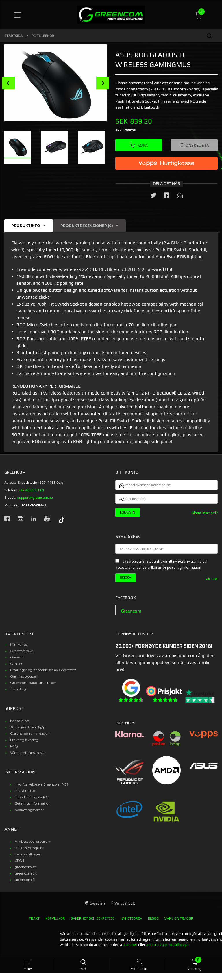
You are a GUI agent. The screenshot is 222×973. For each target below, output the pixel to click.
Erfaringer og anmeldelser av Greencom (43, 673)
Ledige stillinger (27, 857)
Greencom (132, 614)
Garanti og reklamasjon (30, 736)
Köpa (139, 145)
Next (102, 83)
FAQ (14, 749)
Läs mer (212, 581)
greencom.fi (25, 883)
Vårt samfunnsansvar (28, 756)
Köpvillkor (55, 922)
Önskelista (194, 145)
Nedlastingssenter (29, 813)
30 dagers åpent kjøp (27, 730)
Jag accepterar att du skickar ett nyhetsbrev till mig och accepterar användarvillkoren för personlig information (161, 567)
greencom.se (25, 870)
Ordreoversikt (21, 654)
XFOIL (20, 864)
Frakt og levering (24, 743)
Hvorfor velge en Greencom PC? (42, 787)
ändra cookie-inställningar (167, 948)
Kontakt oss (19, 724)
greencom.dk (26, 876)
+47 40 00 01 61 (31, 490)
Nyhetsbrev (131, 922)
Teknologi (18, 692)
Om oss (16, 667)
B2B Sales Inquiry (29, 851)
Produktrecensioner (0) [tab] (86, 226)
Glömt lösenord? (205, 515)
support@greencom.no (35, 498)
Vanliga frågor (178, 922)
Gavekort (18, 660)
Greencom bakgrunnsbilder (33, 686)
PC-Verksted (25, 794)
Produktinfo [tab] (25, 226)
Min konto (18, 647)
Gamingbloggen (24, 679)
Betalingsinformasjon (33, 806)
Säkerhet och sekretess (93, 922)
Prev (8, 83)
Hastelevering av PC (31, 800)
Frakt (34, 922)
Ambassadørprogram (33, 844)
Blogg (153, 922)
